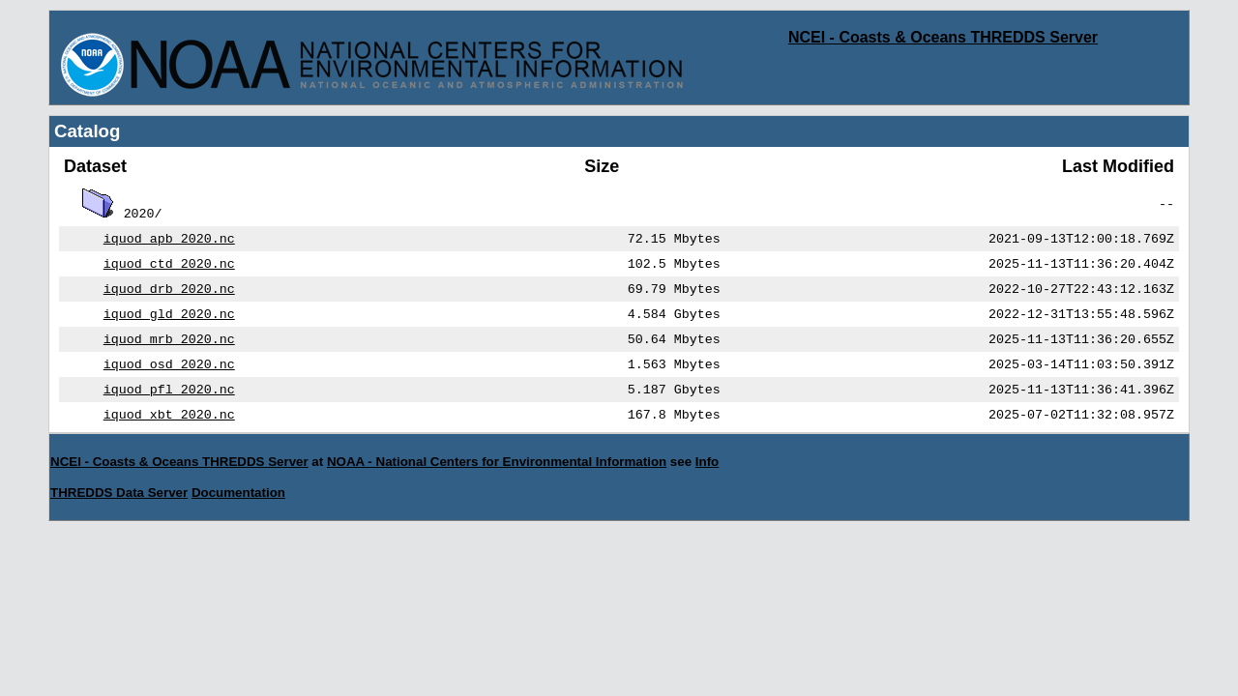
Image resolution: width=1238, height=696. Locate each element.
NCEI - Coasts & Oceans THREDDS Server (943, 37)
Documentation (238, 508)
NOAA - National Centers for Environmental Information (496, 477)
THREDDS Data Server (119, 508)
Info (707, 477)
